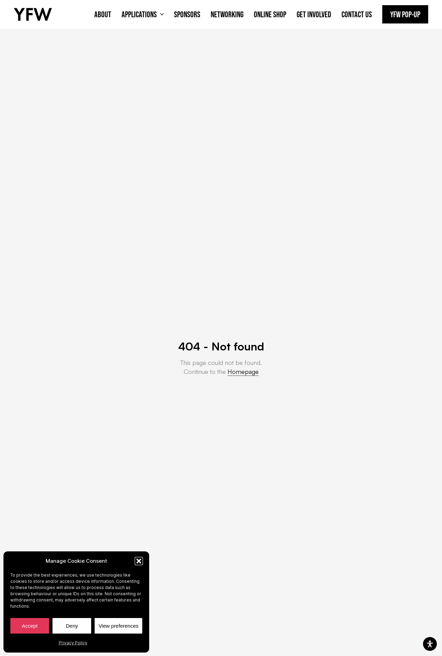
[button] (138, 561)
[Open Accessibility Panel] (430, 644)
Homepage (243, 371)
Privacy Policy (73, 642)
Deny (72, 626)
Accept (30, 626)
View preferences (118, 626)
